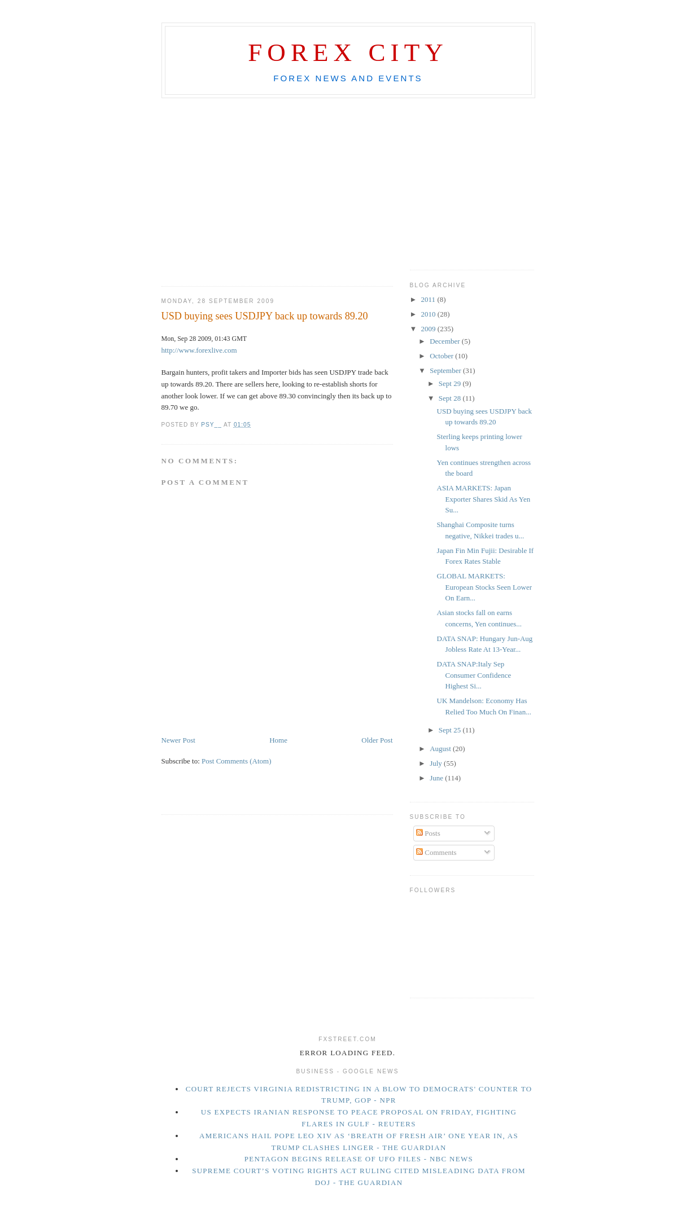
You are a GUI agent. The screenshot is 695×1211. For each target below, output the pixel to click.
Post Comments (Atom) (237, 761)
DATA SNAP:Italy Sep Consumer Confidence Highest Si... (474, 675)
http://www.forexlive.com (199, 350)
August (441, 748)
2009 (429, 328)
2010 (429, 314)
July (437, 763)
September (446, 370)
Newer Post (178, 740)
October (442, 356)
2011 (429, 299)
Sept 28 (451, 398)
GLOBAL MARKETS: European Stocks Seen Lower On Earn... (484, 587)
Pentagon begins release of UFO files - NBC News (358, 1159)
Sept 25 (451, 730)
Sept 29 (451, 383)
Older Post (376, 740)
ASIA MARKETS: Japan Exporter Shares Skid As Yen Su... (484, 499)
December (446, 341)
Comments (436, 852)
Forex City (348, 52)
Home (278, 740)
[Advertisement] (348, 108)
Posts (428, 833)
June (437, 778)
